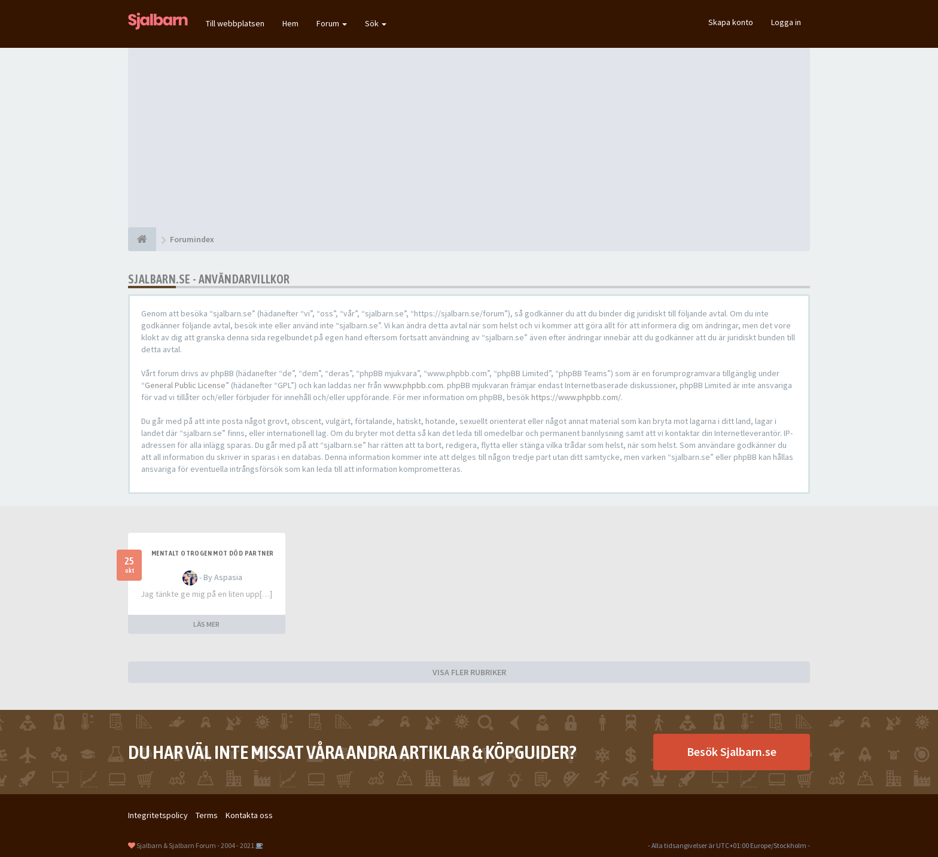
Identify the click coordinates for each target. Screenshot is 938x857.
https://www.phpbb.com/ (576, 397)
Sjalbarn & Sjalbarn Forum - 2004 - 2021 (195, 845)
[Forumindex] (142, 239)
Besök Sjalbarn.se (731, 751)
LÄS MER (206, 624)
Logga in (786, 22)
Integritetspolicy (158, 815)
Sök (375, 23)
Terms (207, 815)
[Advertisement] (469, 137)
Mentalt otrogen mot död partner (212, 553)
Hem (290, 23)
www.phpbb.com (413, 385)
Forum (331, 23)
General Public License (185, 385)
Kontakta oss (249, 815)
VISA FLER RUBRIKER (469, 672)
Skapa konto (730, 22)
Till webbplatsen (235, 23)
